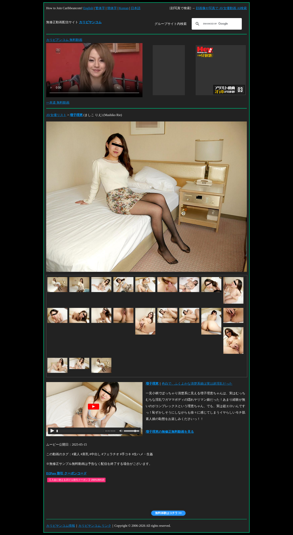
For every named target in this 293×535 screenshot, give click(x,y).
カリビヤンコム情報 (60, 525)
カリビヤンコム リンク (94, 525)
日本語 (135, 8)
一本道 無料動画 (57, 102)
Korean (123, 8)
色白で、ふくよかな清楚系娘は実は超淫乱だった (197, 383)
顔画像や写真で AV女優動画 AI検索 (221, 8)
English (88, 8)
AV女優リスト (56, 115)
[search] (216, 23)
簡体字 (112, 8)
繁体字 (100, 8)
